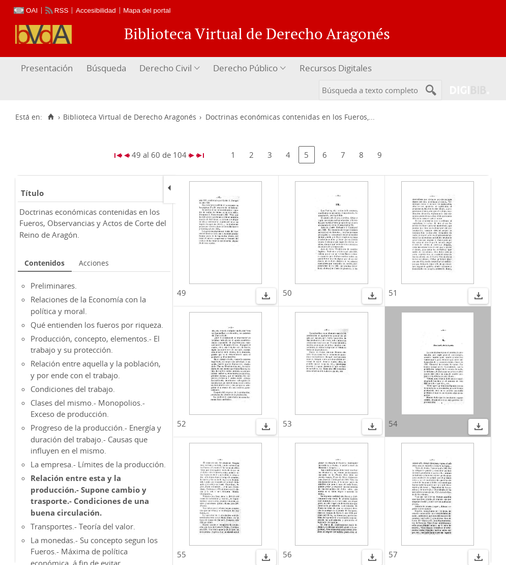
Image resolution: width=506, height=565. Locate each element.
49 (181, 293)
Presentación (47, 68)
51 (393, 293)
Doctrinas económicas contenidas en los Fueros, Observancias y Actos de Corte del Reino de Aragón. (92, 223)
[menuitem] (48, 68)
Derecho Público (245, 68)
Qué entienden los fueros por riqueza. (97, 325)
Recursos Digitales (336, 68)
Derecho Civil (165, 68)
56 (287, 554)
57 (393, 554)
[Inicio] (50, 117)
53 (287, 423)
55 (181, 554)
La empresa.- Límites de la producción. (98, 464)
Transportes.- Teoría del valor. (83, 526)
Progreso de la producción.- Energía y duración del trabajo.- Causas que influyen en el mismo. (96, 439)
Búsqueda (106, 68)
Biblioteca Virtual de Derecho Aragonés (129, 117)
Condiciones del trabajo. (73, 389)
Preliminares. (54, 285)
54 (393, 423)
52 (181, 423)
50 (287, 293)
